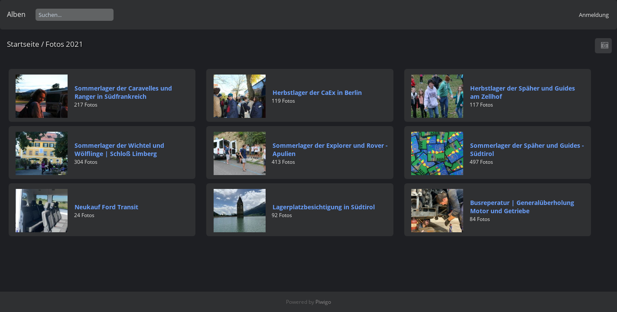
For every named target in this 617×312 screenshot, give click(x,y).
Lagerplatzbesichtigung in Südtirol (324, 207)
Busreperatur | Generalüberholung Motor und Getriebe (522, 206)
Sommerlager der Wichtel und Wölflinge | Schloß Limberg (119, 149)
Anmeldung (594, 15)
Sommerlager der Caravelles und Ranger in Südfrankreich (123, 92)
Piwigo (323, 302)
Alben (16, 14)
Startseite (23, 44)
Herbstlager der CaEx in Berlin (317, 92)
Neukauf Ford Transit (106, 207)
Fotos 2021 (64, 44)
